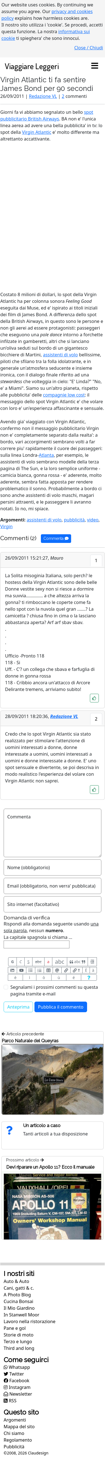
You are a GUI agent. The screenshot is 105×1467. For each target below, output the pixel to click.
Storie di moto (18, 1335)
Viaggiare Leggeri (32, 66)
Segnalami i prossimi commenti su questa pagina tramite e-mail (54, 990)
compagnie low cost (64, 395)
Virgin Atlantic (36, 132)
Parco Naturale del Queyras (30, 1040)
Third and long (19, 1348)
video (93, 520)
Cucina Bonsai (18, 1301)
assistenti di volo (60, 355)
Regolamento (18, 1440)
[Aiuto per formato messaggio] (89, 977)
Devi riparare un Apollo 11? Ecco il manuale (50, 1167)
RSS (10, 1401)
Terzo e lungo (18, 1341)
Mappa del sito (19, 1427)
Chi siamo (14, 1433)
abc (38, 961)
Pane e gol (15, 1328)
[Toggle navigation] (94, 66)
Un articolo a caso (41, 1125)
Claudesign (38, 1453)
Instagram (17, 1387)
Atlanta (46, 455)
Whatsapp (17, 1367)
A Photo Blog (17, 1295)
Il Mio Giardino (19, 1308)
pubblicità (74, 520)
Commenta (56, 538)
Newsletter (18, 1394)
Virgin (6, 526)
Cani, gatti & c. (19, 1288)
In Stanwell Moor (21, 1315)
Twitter (14, 1374)
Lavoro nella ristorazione (29, 1321)
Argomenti (15, 1420)
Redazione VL (43, 96)
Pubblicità (14, 1447)
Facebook (16, 1380)
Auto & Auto (16, 1281)
